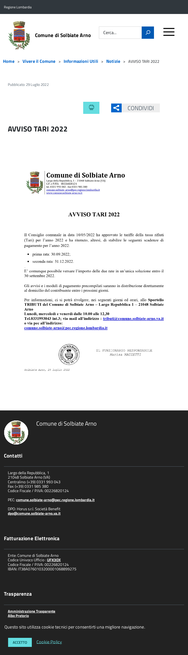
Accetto (20, 642)
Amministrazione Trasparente (31, 611)
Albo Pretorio (18, 615)
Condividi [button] (138, 108)
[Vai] (148, 32)
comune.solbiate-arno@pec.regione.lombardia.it (55, 500)
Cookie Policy (49, 641)
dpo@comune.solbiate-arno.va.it (34, 513)
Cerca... (110, 32)
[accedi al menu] (169, 34)
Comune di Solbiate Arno (63, 35)
